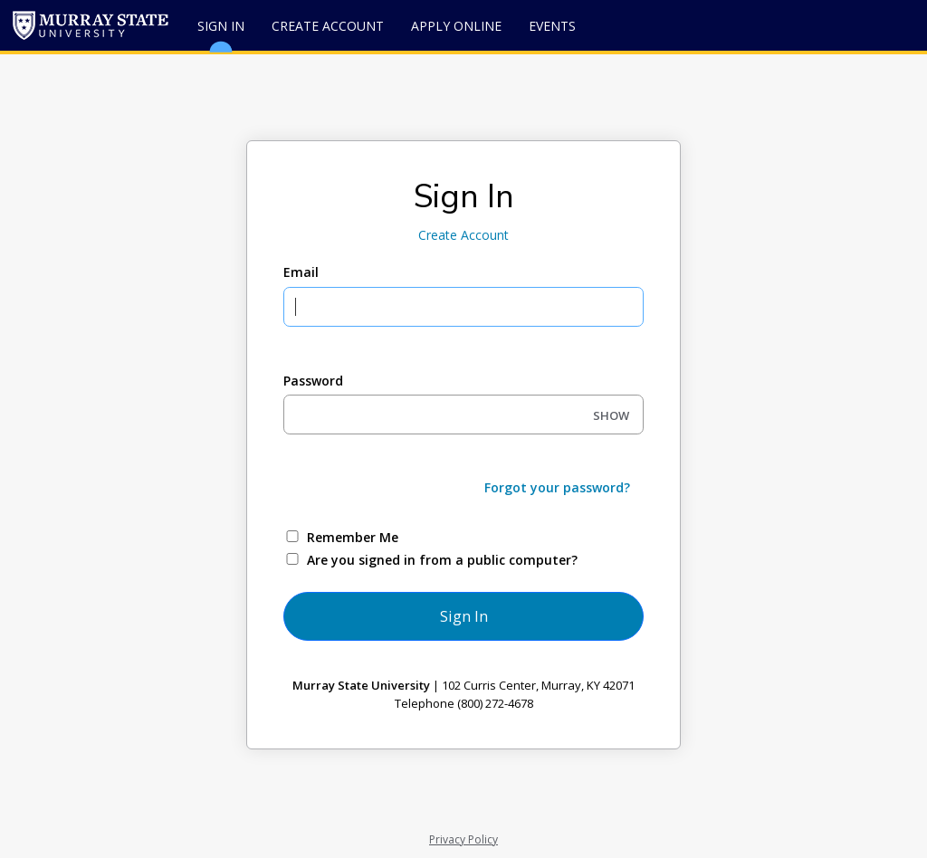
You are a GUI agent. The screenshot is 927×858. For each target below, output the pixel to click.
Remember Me (352, 537)
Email (301, 272)
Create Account (328, 25)
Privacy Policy (463, 839)
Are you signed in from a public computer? (442, 559)
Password (313, 380)
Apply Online (456, 25)
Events (552, 25)
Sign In (220, 34)
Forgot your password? (557, 487)
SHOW (611, 415)
